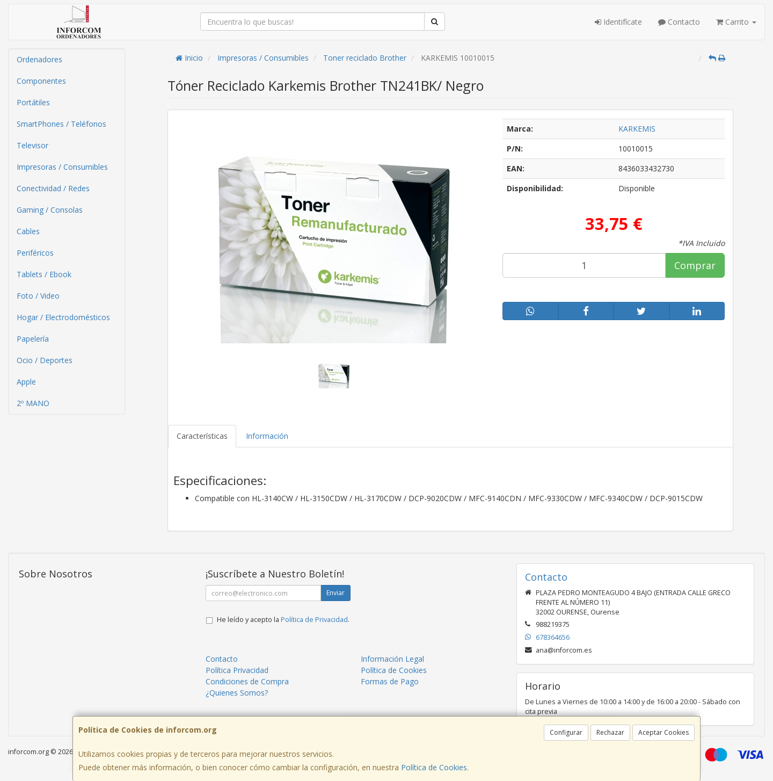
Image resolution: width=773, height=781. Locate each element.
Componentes (41, 81)
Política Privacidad (237, 670)
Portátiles (33, 102)
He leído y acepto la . (283, 619)
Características (202, 436)
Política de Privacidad (314, 619)
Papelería (33, 339)
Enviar (335, 592)
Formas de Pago (390, 681)
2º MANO (33, 403)
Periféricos (35, 253)
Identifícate (618, 22)
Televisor (32, 145)
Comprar (695, 265)
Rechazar (610, 732)
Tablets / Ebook (44, 274)
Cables (28, 231)
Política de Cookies (434, 767)
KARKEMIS (636, 129)
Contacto (679, 22)
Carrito (736, 22)
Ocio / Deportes (44, 360)
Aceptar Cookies (663, 732)
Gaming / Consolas (50, 210)
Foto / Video (38, 296)
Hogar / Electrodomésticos (63, 317)
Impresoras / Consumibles (62, 167)
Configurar (566, 732)
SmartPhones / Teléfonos (61, 124)
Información (267, 436)
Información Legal (392, 659)
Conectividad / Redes (53, 188)
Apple (26, 382)
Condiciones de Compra (247, 681)
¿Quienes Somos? (237, 693)
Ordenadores (39, 59)
